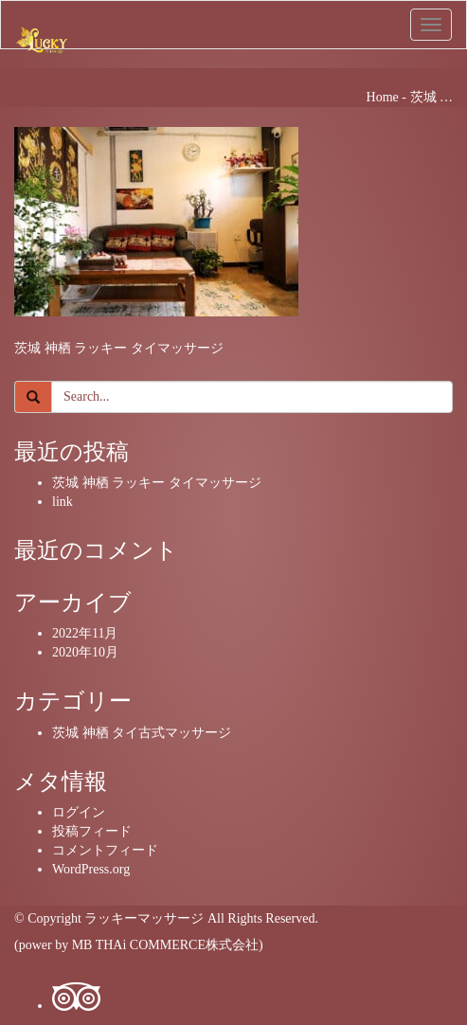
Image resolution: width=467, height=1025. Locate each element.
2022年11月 (84, 633)
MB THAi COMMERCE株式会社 (165, 945)
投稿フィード (92, 831)
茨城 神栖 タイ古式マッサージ (141, 733)
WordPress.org (91, 869)
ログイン (78, 812)
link (62, 502)
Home (383, 97)
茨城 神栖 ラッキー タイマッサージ (156, 483)
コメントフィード (105, 850)
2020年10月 (85, 652)
